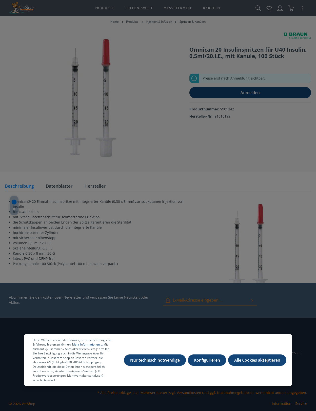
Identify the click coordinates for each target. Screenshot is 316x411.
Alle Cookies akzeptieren (257, 360)
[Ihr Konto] (280, 8)
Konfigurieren (207, 360)
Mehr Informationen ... (87, 345)
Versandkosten (189, 392)
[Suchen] (258, 8)
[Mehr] (302, 8)
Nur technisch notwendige (155, 360)
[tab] (19, 186)
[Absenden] (252, 300)
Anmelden (250, 92)
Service (301, 403)
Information (281, 403)
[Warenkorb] (291, 8)
